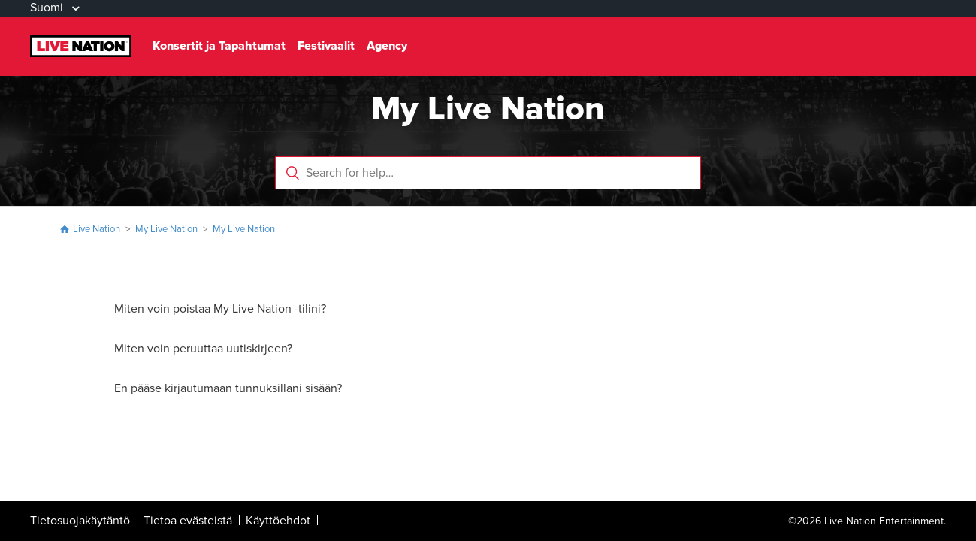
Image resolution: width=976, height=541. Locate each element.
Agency (387, 45)
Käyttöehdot (278, 520)
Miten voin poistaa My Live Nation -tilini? (220, 308)
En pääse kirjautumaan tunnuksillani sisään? (228, 388)
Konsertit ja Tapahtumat (219, 45)
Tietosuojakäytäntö (80, 520)
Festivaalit (326, 45)
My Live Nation (166, 229)
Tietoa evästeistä (188, 520)
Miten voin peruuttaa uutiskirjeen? (203, 348)
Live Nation (96, 229)
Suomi (48, 7)
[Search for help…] (488, 172)
